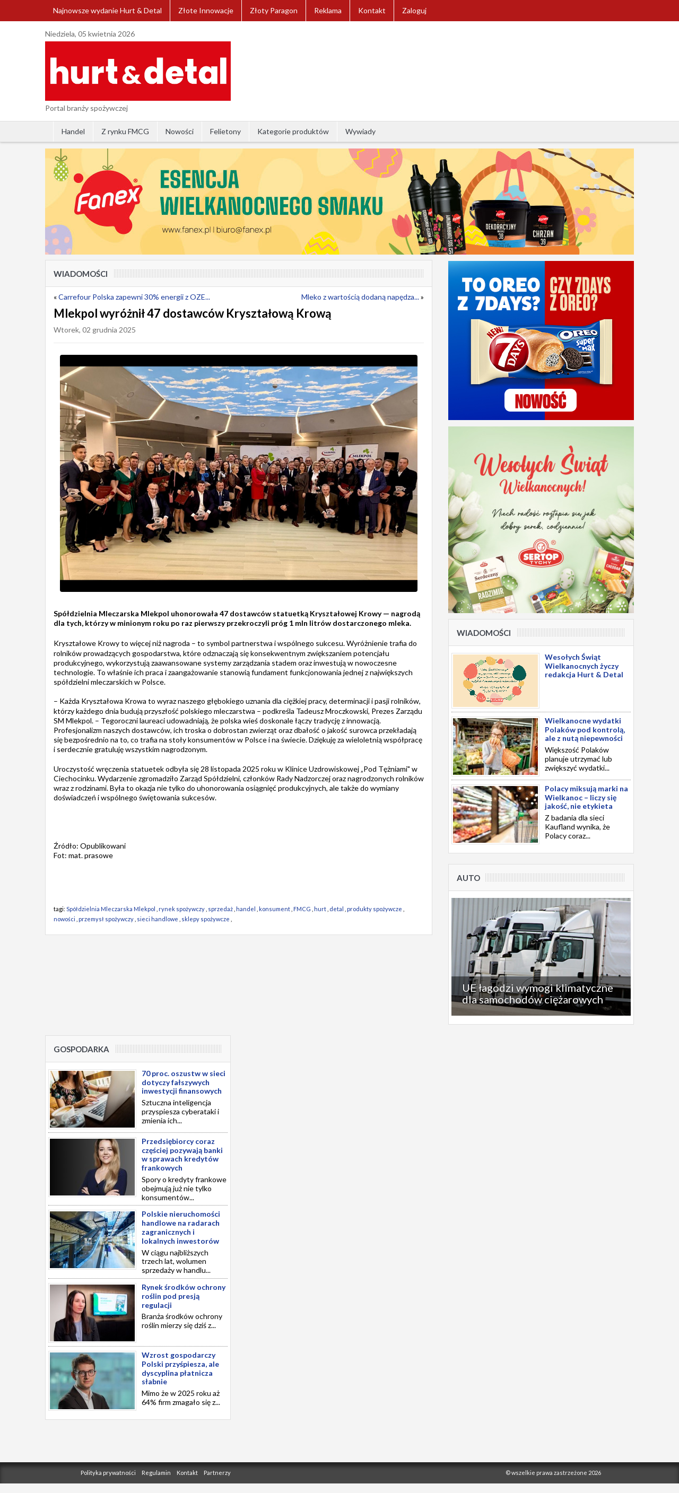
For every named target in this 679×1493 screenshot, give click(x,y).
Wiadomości (81, 273)
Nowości (180, 131)
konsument (274, 908)
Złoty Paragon (274, 10)
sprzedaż (220, 908)
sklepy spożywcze (205, 918)
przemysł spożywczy (106, 918)
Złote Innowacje (205, 10)
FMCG (302, 908)
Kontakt (372, 10)
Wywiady (360, 131)
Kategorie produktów (293, 131)
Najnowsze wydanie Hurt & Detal (107, 10)
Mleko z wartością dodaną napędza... (360, 296)
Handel (73, 131)
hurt (320, 908)
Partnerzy (217, 1472)
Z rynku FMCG (125, 131)
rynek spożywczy (182, 908)
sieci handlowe (157, 918)
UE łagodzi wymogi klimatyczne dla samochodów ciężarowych (537, 993)
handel (246, 908)
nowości (64, 918)
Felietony (225, 131)
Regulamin (156, 1472)
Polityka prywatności (108, 1472)
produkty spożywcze (374, 908)
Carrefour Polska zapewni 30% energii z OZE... (134, 296)
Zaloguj (414, 10)
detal (336, 908)
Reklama (328, 10)
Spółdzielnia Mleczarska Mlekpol (110, 908)
